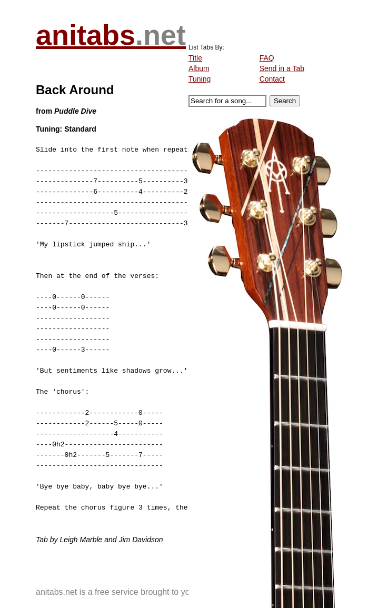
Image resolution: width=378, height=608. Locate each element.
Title (195, 58)
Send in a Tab (282, 68)
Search (285, 101)
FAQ (267, 58)
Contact (272, 79)
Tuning (199, 79)
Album (199, 68)
